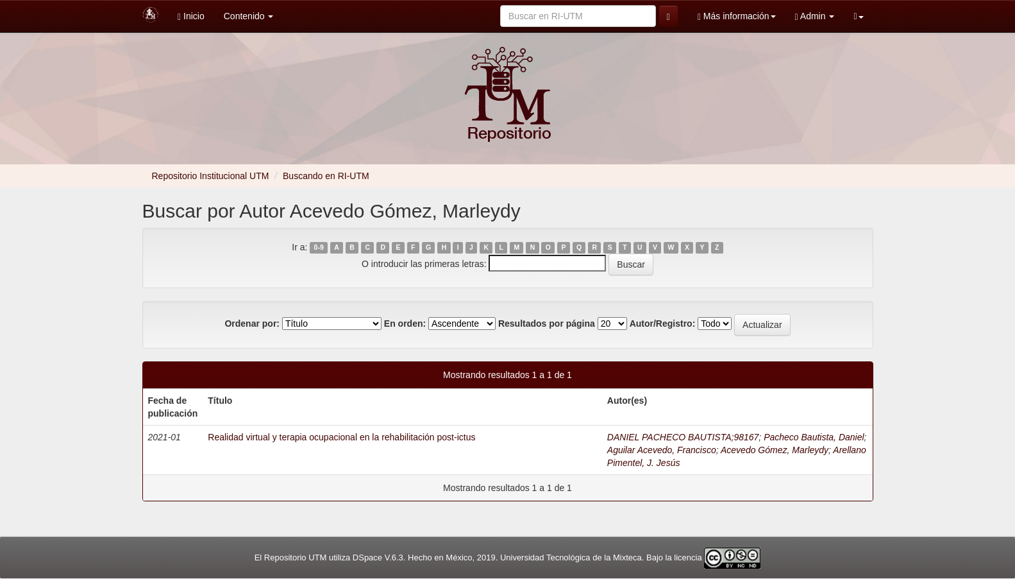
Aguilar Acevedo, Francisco (661, 450)
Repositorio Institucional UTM (210, 176)
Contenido (249, 16)
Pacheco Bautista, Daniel (814, 437)
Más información (737, 16)
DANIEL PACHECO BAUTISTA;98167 (683, 437)
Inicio (191, 16)
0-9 (319, 248)
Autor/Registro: (663, 323)
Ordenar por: (252, 323)
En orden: (405, 323)
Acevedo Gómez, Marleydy (774, 450)
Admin (815, 16)
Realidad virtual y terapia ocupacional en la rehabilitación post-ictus (341, 437)
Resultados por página (546, 323)
